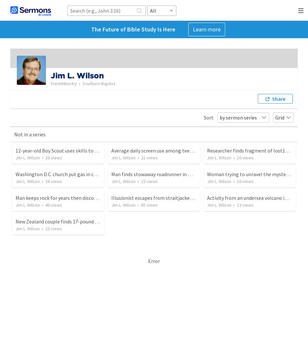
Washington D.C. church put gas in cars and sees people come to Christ (93, 174)
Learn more (207, 29)
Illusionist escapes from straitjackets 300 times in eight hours (179, 198)
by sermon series (243, 117)
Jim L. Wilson (28, 158)
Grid (283, 117)
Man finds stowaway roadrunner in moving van (162, 174)
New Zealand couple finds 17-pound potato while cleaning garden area (93, 221)
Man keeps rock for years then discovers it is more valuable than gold (91, 198)
